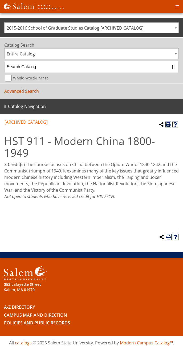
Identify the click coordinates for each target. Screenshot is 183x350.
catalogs (23, 343)
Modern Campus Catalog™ (146, 343)
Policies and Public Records (37, 323)
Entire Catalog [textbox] (21, 54)
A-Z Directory (19, 307)
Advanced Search (21, 91)
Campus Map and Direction (35, 315)
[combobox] (91, 27)
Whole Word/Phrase (30, 78)
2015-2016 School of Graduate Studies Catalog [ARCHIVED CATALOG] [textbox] (75, 28)
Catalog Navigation (27, 106)
